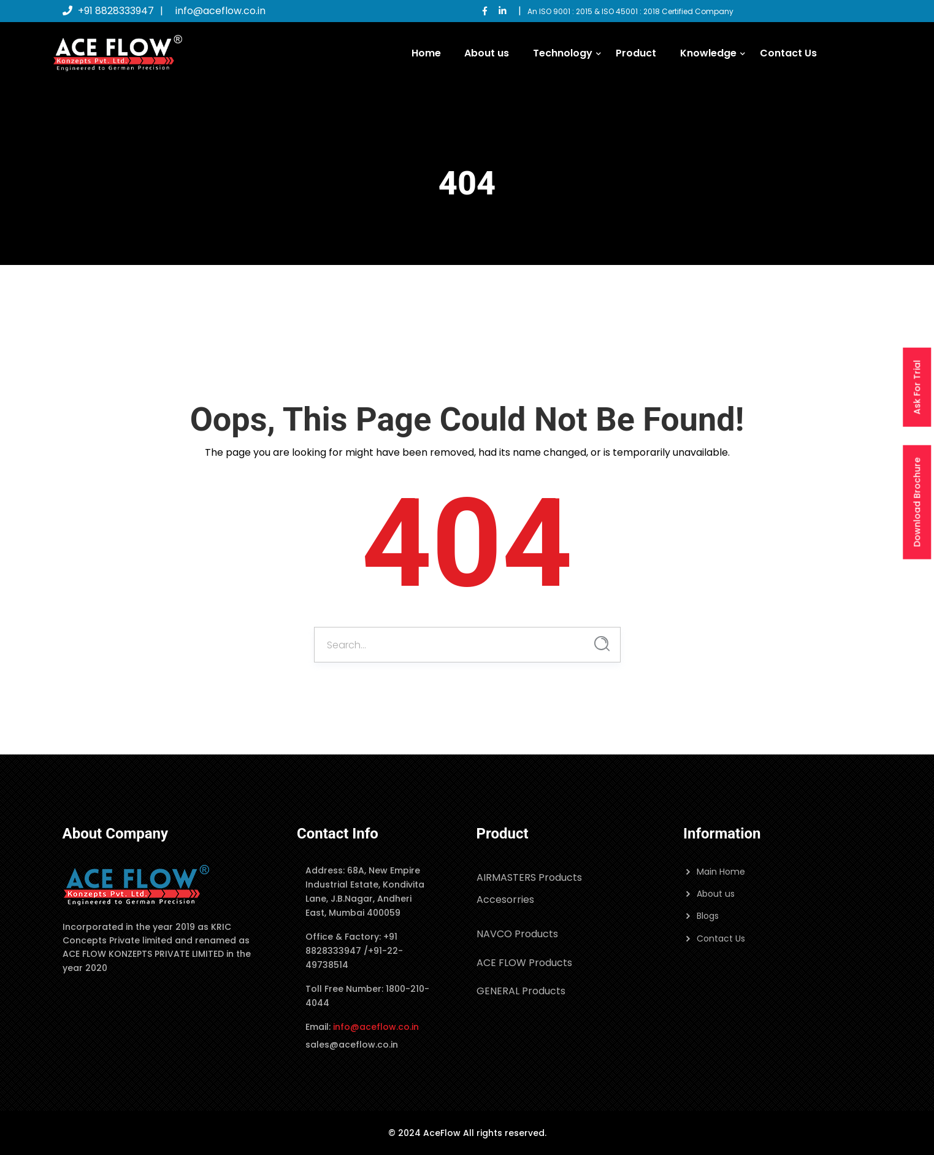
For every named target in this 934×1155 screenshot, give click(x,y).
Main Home (721, 871)
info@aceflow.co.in (220, 11)
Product (636, 53)
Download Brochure (917, 502)
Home (426, 53)
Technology (562, 53)
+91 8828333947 (108, 11)
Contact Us (788, 53)
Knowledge (708, 53)
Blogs (708, 916)
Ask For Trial (917, 386)
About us (486, 53)
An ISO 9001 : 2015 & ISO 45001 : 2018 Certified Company (630, 11)
